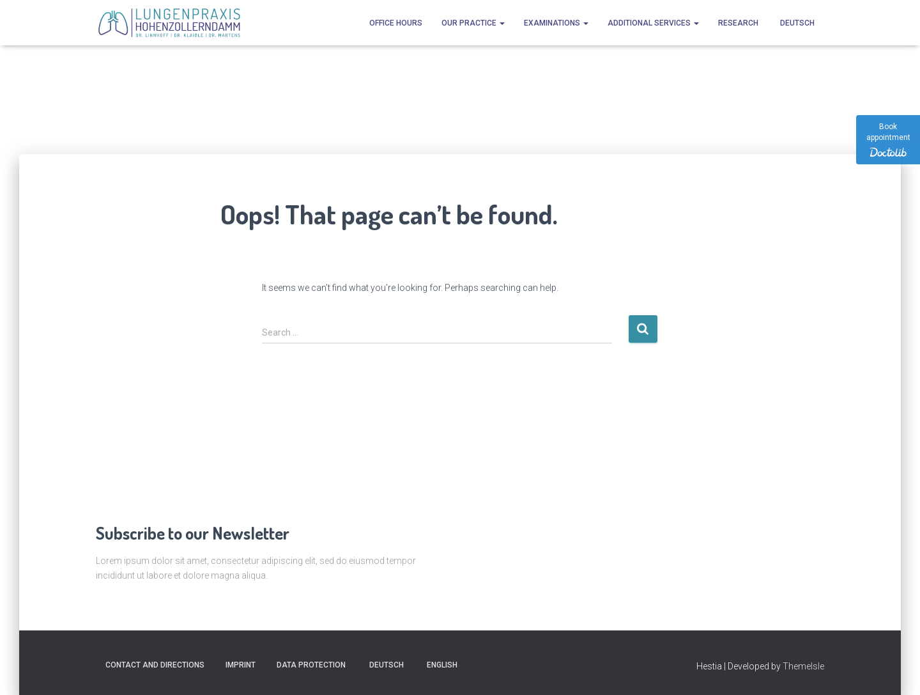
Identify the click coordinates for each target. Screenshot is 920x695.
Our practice (473, 23)
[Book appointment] (888, 139)
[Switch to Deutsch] (796, 22)
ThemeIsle (803, 666)
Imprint (241, 664)
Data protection (311, 664)
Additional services (653, 23)
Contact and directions (154, 664)
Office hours (395, 23)
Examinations (556, 23)
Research (738, 23)
